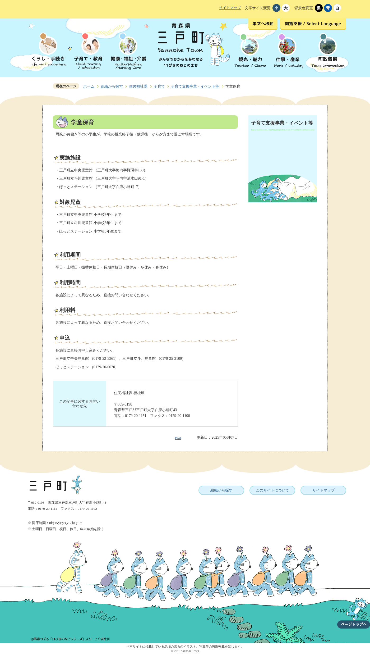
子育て (159, 86)
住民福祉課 (138, 86)
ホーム (88, 86)
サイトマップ (230, 8)
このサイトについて (272, 490)
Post (178, 438)
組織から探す (112, 86)
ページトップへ (353, 610)
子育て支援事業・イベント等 (195, 86)
